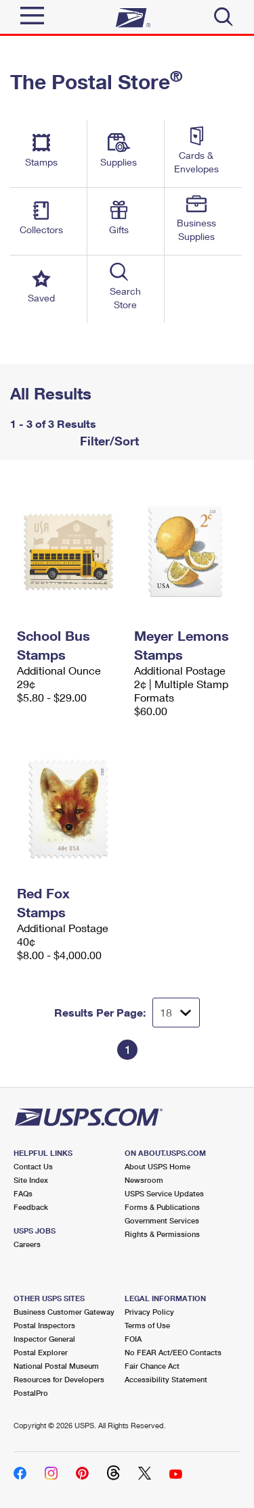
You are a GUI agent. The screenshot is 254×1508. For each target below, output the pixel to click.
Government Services (162, 1220)
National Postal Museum (56, 1365)
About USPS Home (157, 1166)
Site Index (31, 1179)
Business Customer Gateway (64, 1311)
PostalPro (31, 1392)
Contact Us (33, 1166)
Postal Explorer (41, 1352)
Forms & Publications (162, 1206)
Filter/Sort (108, 440)
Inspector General (44, 1338)
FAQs (23, 1193)
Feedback (31, 1206)
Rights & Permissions (162, 1234)
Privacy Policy (149, 1311)
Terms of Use (147, 1325)
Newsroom (144, 1179)
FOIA (133, 1338)
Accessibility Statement (166, 1379)
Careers (27, 1244)
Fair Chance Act (152, 1365)
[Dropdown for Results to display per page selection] (176, 1012)
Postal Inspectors (44, 1325)
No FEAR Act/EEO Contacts (173, 1352)
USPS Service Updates (164, 1193)
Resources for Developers (59, 1379)
